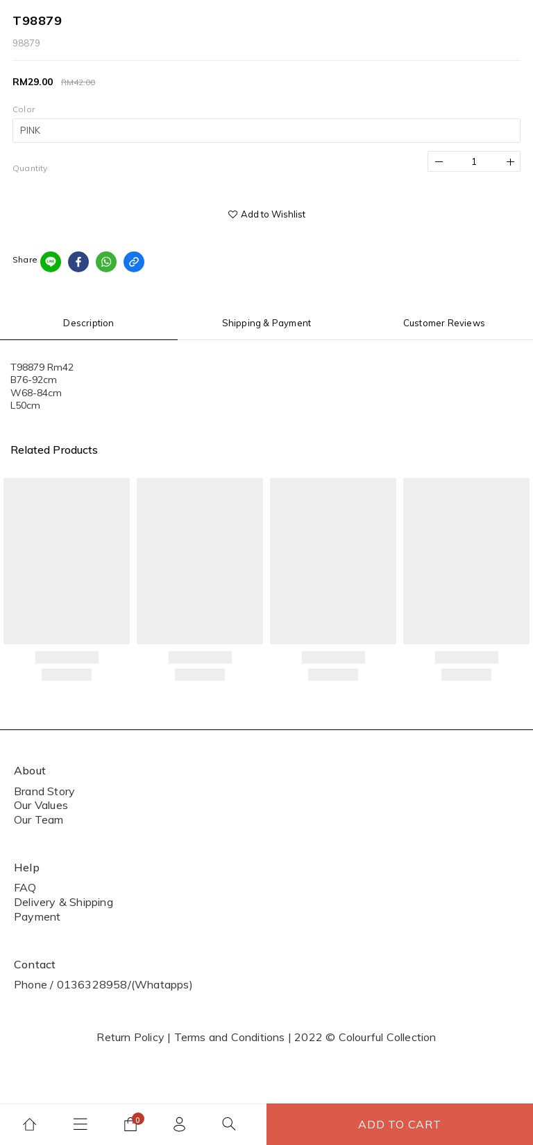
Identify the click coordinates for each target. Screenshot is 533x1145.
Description (88, 322)
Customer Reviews (444, 322)
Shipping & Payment (267, 322)
